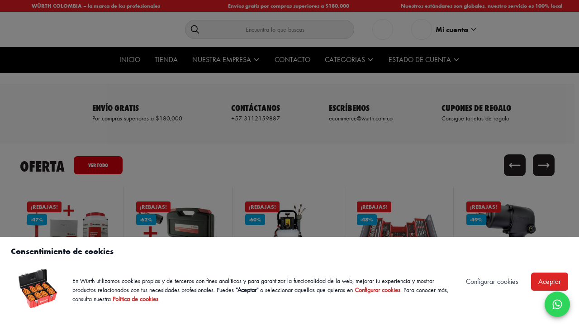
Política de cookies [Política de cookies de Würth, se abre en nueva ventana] (135, 298)
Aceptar (549, 281)
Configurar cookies (377, 289)
